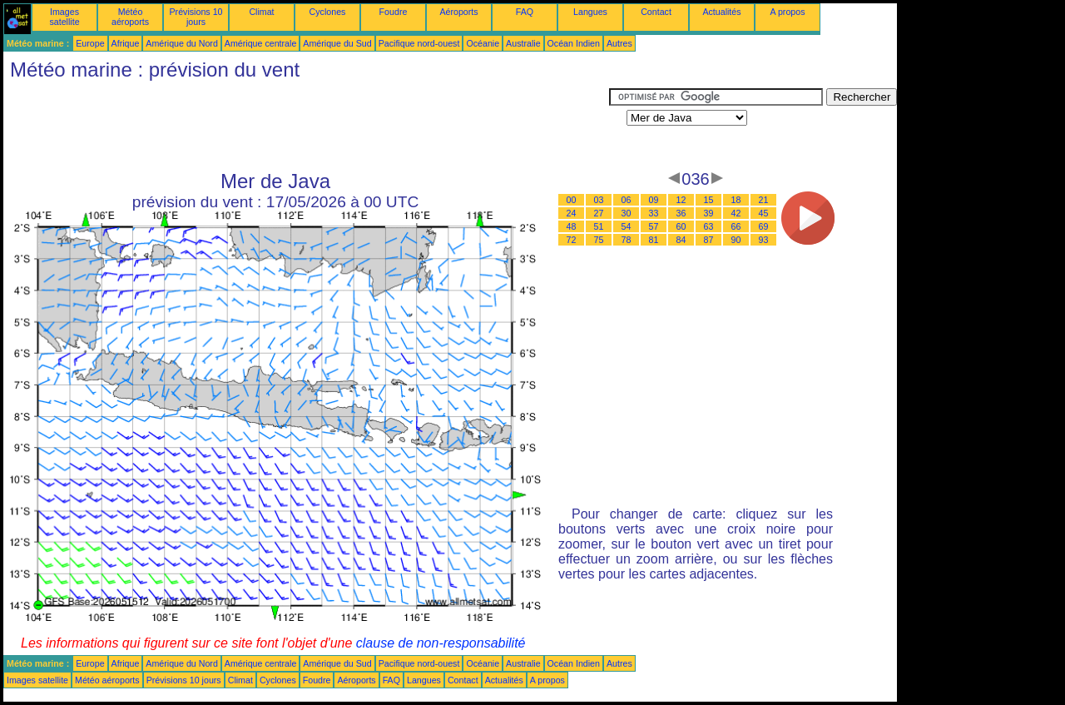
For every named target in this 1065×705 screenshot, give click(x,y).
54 (627, 226)
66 (736, 226)
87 (709, 240)
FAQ (524, 12)
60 (681, 226)
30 (627, 213)
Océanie (482, 43)
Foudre (393, 12)
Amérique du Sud (337, 43)
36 (681, 213)
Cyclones (328, 12)
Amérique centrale (260, 43)
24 (572, 213)
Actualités (721, 12)
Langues (590, 12)
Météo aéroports (130, 17)
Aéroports (458, 12)
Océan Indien (573, 43)
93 (764, 240)
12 (681, 200)
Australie (523, 43)
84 (681, 240)
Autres (619, 43)
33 (654, 213)
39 (709, 213)
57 (654, 226)
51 (599, 226)
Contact (656, 12)
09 (654, 200)
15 (709, 200)
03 (599, 200)
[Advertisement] (306, 125)
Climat (261, 12)
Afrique (125, 43)
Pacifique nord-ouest (419, 43)
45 (764, 213)
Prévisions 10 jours (196, 17)
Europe (90, 43)
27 (599, 213)
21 (764, 200)
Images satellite (64, 17)
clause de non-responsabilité (441, 643)
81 (654, 240)
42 (736, 213)
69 (764, 226)
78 (627, 240)
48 (572, 226)
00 (572, 200)
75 (599, 240)
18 (736, 200)
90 (736, 240)
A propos (787, 12)
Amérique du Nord (181, 43)
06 (627, 200)
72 (572, 240)
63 (709, 226)
